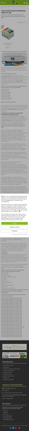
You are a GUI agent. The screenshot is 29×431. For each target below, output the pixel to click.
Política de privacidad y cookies (20, 234)
